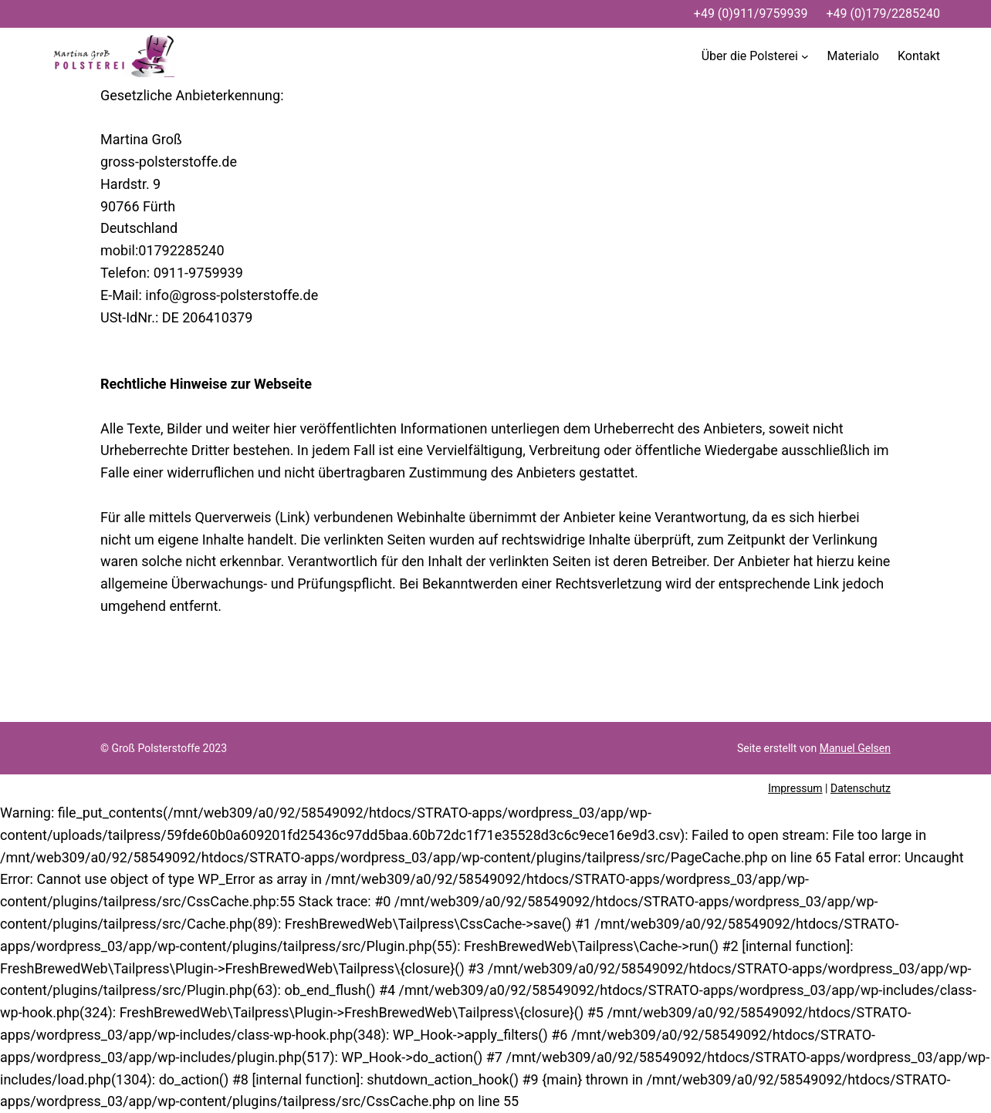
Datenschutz (860, 788)
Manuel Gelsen (855, 748)
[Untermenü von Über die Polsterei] (755, 56)
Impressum (795, 788)
